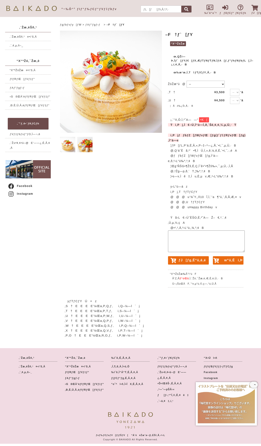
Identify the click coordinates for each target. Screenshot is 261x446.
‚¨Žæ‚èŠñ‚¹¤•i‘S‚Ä (23, 36)
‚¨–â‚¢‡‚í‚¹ (165, 401)
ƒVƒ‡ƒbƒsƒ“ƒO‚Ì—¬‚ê (25, 134)
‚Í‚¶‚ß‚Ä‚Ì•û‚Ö (120, 366)
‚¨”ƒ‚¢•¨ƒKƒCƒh (28, 123)
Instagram (20, 193)
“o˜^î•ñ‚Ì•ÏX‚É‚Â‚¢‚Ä (127, 384)
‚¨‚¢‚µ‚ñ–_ (16, 45)
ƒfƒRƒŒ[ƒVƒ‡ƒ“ (22, 78)
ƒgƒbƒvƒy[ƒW (71, 24)
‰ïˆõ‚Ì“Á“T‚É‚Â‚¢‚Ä (124, 372)
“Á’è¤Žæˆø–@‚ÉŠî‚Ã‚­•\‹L (148, 435)
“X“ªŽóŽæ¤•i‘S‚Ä (23, 70)
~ (254, 384)
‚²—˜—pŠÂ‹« (166, 389)
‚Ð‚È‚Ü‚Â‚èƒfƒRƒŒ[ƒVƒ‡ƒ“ (30, 105)
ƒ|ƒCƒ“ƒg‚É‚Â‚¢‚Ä (123, 378)
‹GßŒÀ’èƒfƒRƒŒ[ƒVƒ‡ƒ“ (30, 96)
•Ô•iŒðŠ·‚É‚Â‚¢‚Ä (169, 383)
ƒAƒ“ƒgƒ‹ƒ (18, 87)
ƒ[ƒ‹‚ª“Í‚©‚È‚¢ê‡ (173, 395)
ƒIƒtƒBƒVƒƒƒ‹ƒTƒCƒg (218, 366)
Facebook (20, 186)
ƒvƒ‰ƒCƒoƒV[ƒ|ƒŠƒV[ (112, 435)
